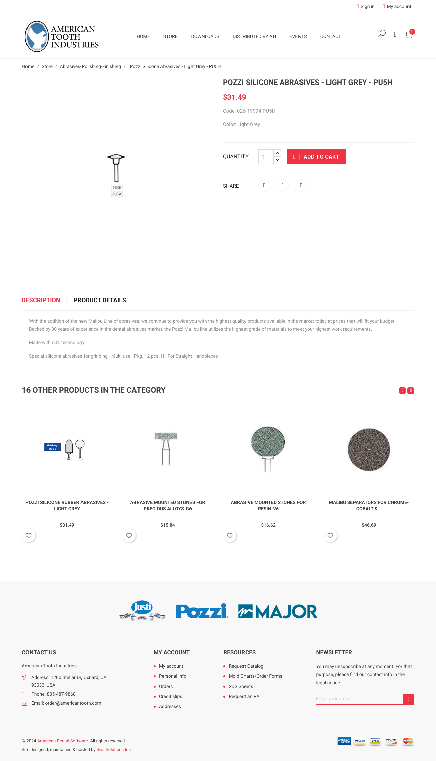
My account (172, 652)
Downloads (205, 36)
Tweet (283, 185)
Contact (330, 36)
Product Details (100, 300)
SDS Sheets (241, 686)
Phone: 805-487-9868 (53, 694)
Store (170, 36)
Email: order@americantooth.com (66, 703)
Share (264, 185)
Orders (166, 686)
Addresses (170, 706)
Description (41, 300)
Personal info (172, 676)
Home (143, 36)
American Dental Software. (63, 741)
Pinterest (301, 185)
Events (298, 36)
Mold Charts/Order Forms (255, 676)
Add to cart (316, 157)
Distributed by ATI (254, 36)
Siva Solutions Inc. (114, 749)
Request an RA (244, 696)
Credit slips (170, 696)
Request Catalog (246, 666)
